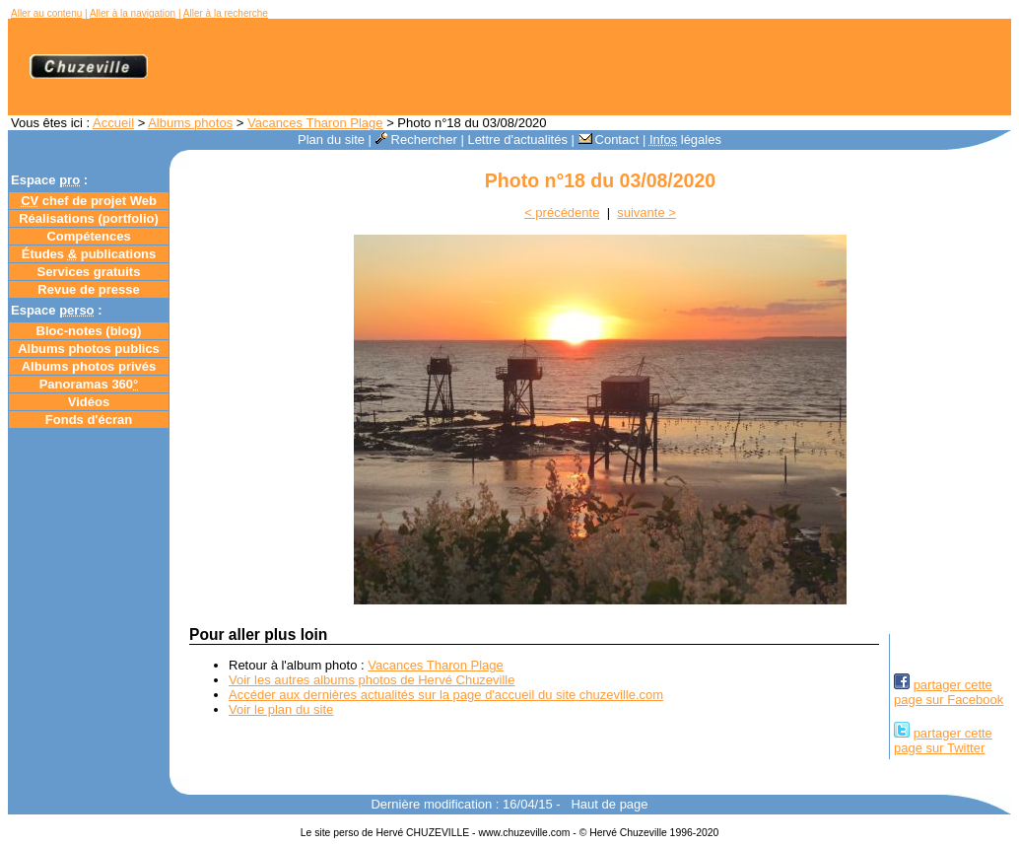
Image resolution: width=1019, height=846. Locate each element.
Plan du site (331, 139)
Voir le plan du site (281, 709)
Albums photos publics (89, 348)
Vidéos (88, 401)
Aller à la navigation (132, 13)
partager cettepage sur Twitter (943, 740)
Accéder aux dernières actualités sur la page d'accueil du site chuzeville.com (446, 694)
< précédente (561, 212)
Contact (609, 139)
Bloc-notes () (89, 330)
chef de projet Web (89, 200)
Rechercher (416, 139)
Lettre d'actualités (517, 139)
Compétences (88, 236)
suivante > (646, 212)
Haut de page (609, 804)
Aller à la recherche (225, 13)
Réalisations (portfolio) (89, 218)
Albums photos (190, 122)
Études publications (89, 254)
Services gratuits (89, 271)
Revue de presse (88, 289)
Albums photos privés (89, 366)
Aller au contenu (46, 13)
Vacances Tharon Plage (315, 122)
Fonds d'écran (88, 419)
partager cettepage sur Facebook (948, 692)
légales (685, 139)
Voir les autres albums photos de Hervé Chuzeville (371, 679)
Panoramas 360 (89, 384)
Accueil (113, 122)
